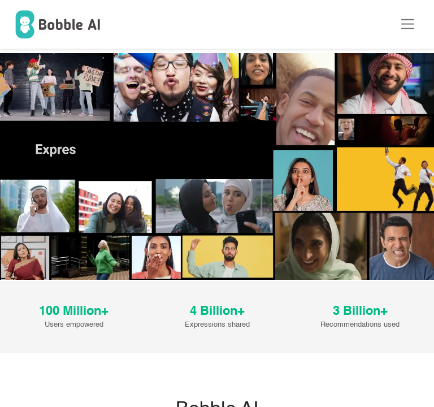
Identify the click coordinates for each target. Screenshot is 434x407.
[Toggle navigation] (413, 24)
